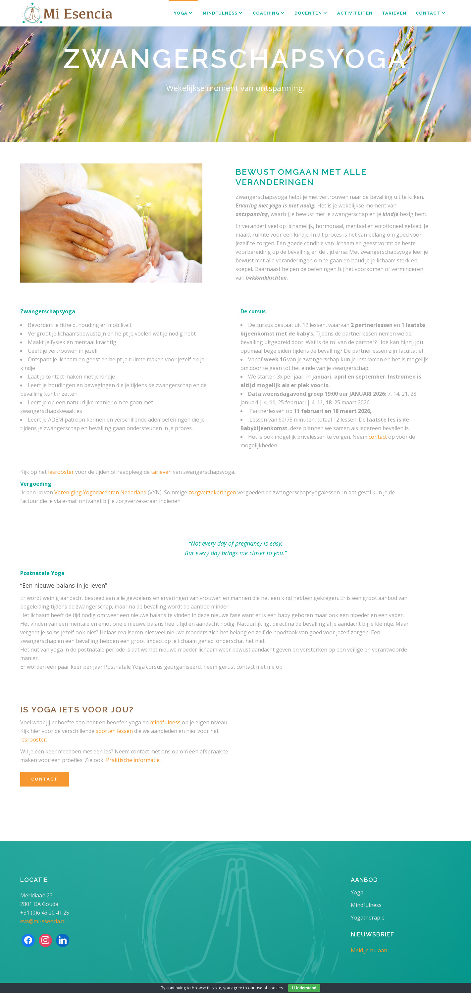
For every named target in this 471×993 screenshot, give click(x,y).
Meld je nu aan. (369, 950)
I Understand (304, 988)
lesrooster (61, 471)
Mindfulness (366, 905)
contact (378, 436)
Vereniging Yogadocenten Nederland (100, 492)
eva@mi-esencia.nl (43, 921)
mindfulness (165, 722)
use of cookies (269, 988)
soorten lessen (114, 731)
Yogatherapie (368, 917)
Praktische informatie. (133, 760)
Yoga (357, 892)
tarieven (161, 471)
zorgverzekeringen (212, 492)
